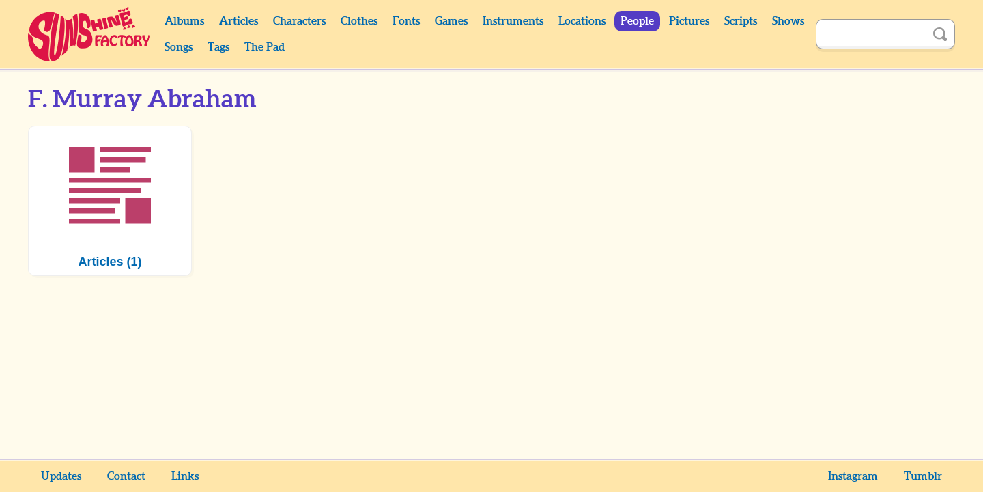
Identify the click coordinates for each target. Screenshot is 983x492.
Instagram (853, 476)
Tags (218, 47)
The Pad (264, 47)
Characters (299, 21)
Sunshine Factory (90, 34)
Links (185, 476)
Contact (126, 476)
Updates (61, 476)
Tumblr (923, 476)
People (637, 21)
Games (451, 21)
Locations (582, 21)
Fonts (406, 21)
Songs (179, 47)
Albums (184, 21)
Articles (238, 21)
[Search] (870, 34)
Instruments (513, 21)
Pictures (689, 21)
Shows (788, 21)
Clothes (359, 21)
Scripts (740, 21)
